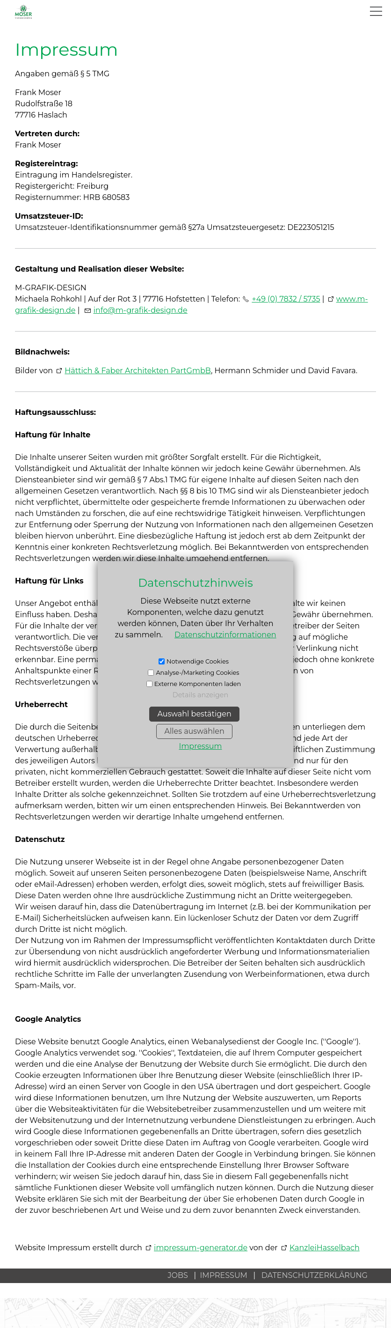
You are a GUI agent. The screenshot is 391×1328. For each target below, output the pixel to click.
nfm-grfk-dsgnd (141, 310)
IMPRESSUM (226, 1275)
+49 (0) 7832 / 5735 (286, 299)
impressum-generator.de (200, 1247)
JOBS (177, 1275)
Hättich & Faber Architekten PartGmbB (138, 370)
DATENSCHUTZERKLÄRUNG (314, 1275)
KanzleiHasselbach (325, 1247)
